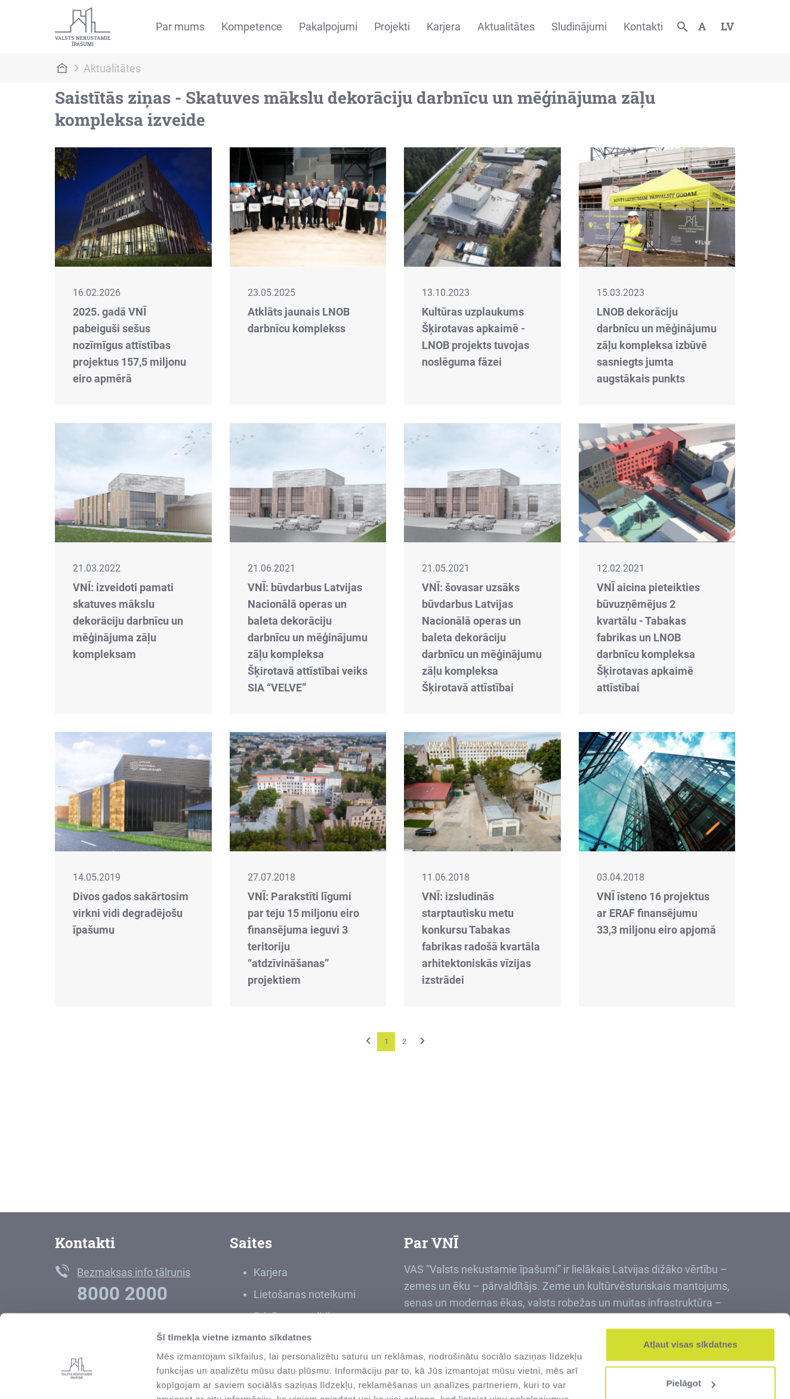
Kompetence (251, 26)
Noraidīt (691, 1366)
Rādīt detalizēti (188, 1375)
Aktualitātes (506, 26)
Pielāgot (690, 1326)
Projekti (392, 26)
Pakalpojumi (328, 26)
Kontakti (643, 26)
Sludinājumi (579, 26)
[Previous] (368, 1040)
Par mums (180, 26)
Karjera (444, 26)
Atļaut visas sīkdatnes (690, 1288)
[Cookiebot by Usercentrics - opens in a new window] (77, 1376)
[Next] (422, 1040)
